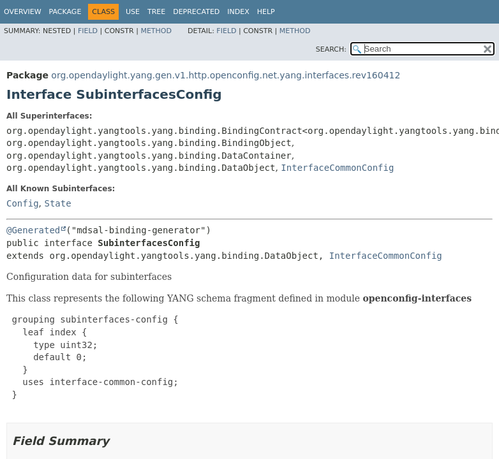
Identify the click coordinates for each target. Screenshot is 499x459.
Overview (22, 12)
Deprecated (196, 12)
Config (22, 203)
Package (65, 12)
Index (238, 12)
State (57, 203)
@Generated (33, 230)
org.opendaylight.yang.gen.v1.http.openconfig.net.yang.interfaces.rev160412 (225, 75)
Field (88, 31)
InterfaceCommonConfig (337, 168)
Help (266, 12)
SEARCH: (331, 49)
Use (133, 12)
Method (156, 31)
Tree (156, 12)
